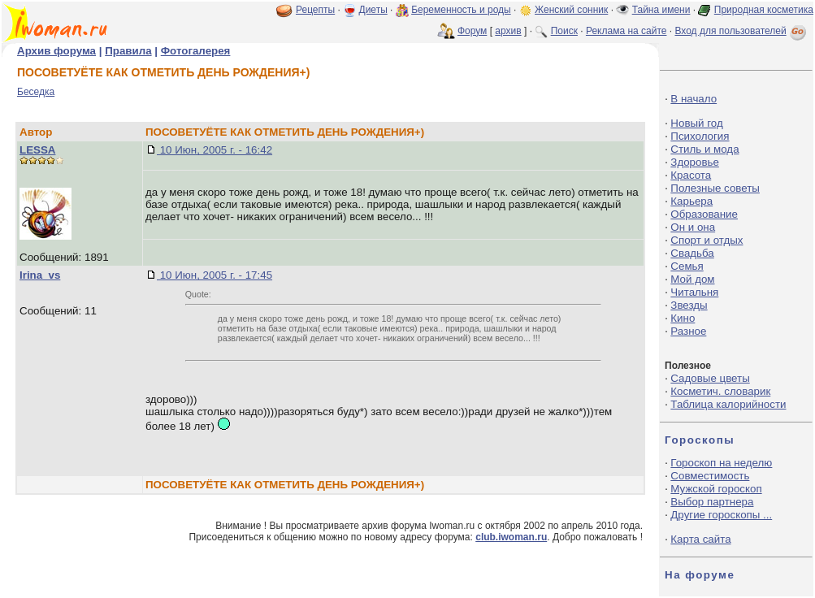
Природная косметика (763, 9)
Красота (690, 175)
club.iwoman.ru (511, 537)
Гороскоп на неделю (721, 463)
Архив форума (56, 51)
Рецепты (315, 9)
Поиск (564, 31)
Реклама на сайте (626, 31)
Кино (682, 318)
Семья (686, 266)
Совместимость (709, 476)
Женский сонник (571, 9)
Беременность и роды (461, 9)
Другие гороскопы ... (721, 515)
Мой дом (692, 279)
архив (508, 31)
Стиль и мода (704, 149)
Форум (472, 31)
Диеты (373, 9)
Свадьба (691, 253)
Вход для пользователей (741, 31)
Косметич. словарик (720, 391)
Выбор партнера (711, 502)
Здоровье (694, 162)
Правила (128, 51)
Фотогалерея (196, 51)
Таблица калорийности (728, 404)
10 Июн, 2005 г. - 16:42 (214, 150)
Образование (704, 214)
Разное (688, 331)
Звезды (688, 305)
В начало (693, 99)
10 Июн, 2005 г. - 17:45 (214, 275)
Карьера (691, 201)
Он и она (692, 227)
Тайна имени (661, 9)
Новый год (696, 123)
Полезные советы (715, 188)
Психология (699, 136)
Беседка (35, 92)
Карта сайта (700, 539)
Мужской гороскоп (715, 489)
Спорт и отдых (706, 240)
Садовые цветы (709, 378)
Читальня (694, 292)
